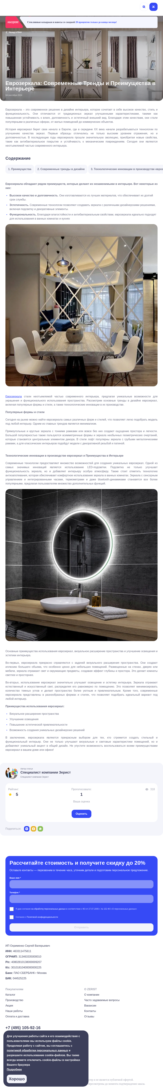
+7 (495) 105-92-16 (22, 1027)
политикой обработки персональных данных (37, 1050)
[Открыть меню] (153, 7)
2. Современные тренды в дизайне (61, 169)
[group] (156, 1075)
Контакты (90, 1011)
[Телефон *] (81, 899)
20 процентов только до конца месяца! (96, 22)
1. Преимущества (19, 169)
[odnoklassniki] (33, 829)
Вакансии (90, 1005)
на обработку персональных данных (48, 909)
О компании (91, 994)
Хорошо (17, 1079)
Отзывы (89, 1016)
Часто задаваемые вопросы (102, 1000)
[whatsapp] (40, 829)
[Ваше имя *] (81, 884)
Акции (9, 1005)
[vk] (26, 829)
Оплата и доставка (17, 1016)
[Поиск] (144, 7)
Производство (14, 1000)
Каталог (10, 994)
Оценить (81, 813)
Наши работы (14, 1011)
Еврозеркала (13, 396)
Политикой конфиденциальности (42, 917)
